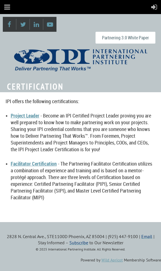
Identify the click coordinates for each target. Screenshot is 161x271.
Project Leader (25, 115)
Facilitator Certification (34, 163)
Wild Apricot (112, 260)
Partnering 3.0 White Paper (125, 38)
